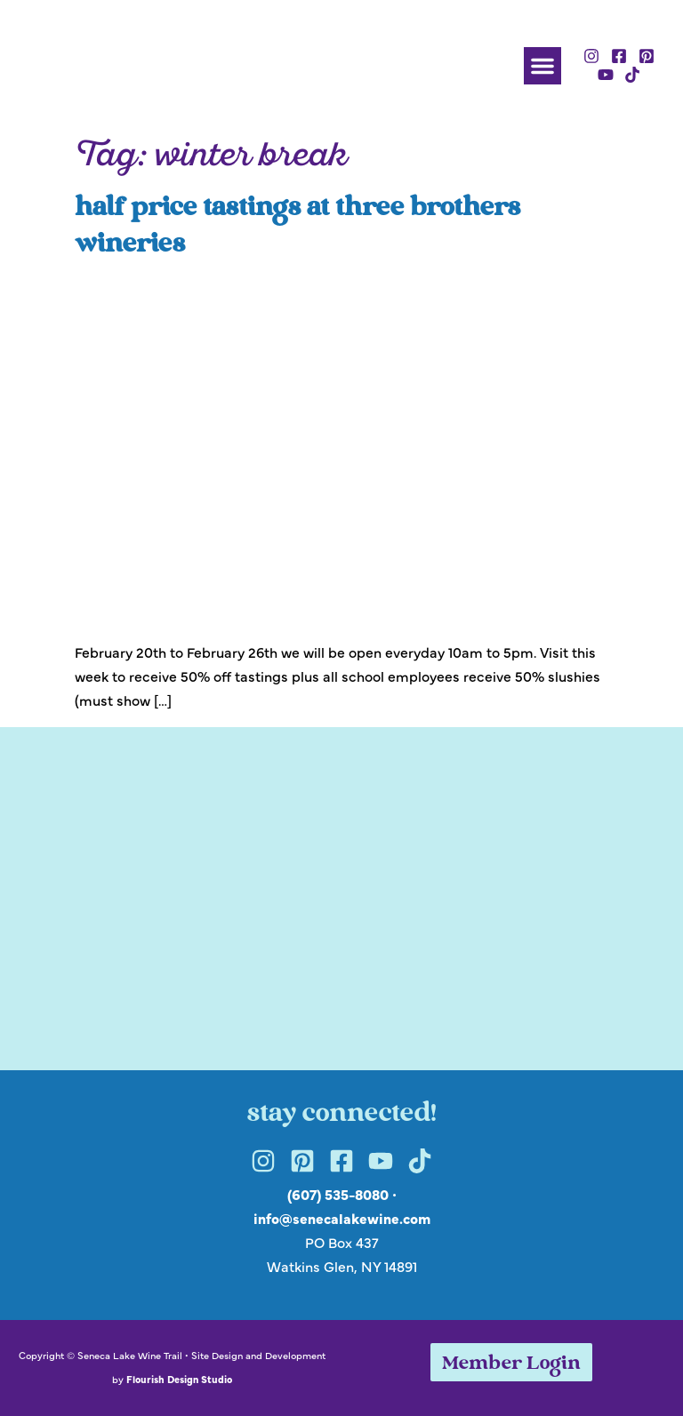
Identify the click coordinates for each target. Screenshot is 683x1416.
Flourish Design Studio (179, 1379)
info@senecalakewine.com (341, 1218)
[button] (542, 65)
